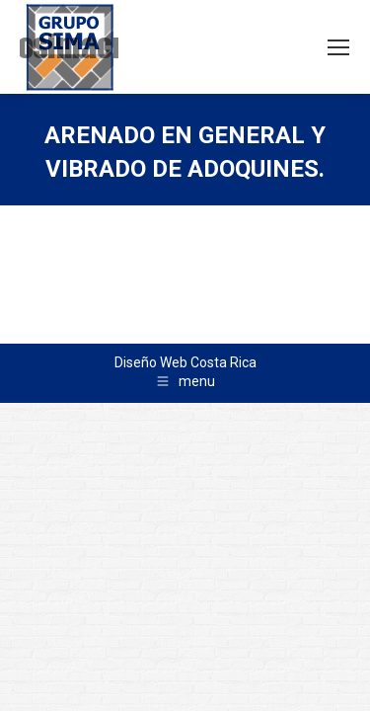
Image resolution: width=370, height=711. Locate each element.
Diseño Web (150, 362)
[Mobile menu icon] (338, 47)
